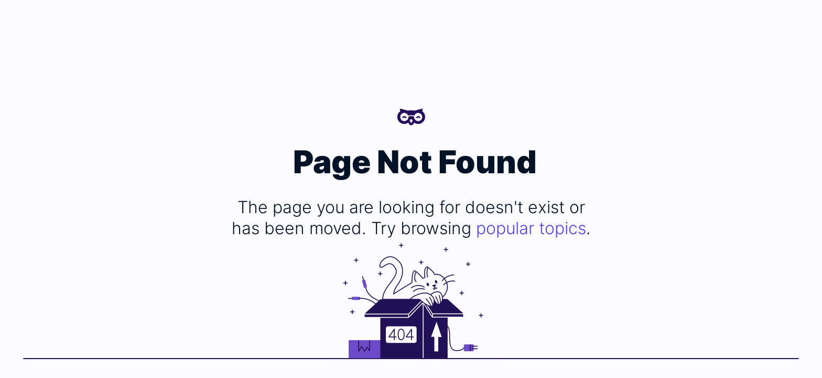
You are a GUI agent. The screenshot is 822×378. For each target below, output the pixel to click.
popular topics (531, 228)
